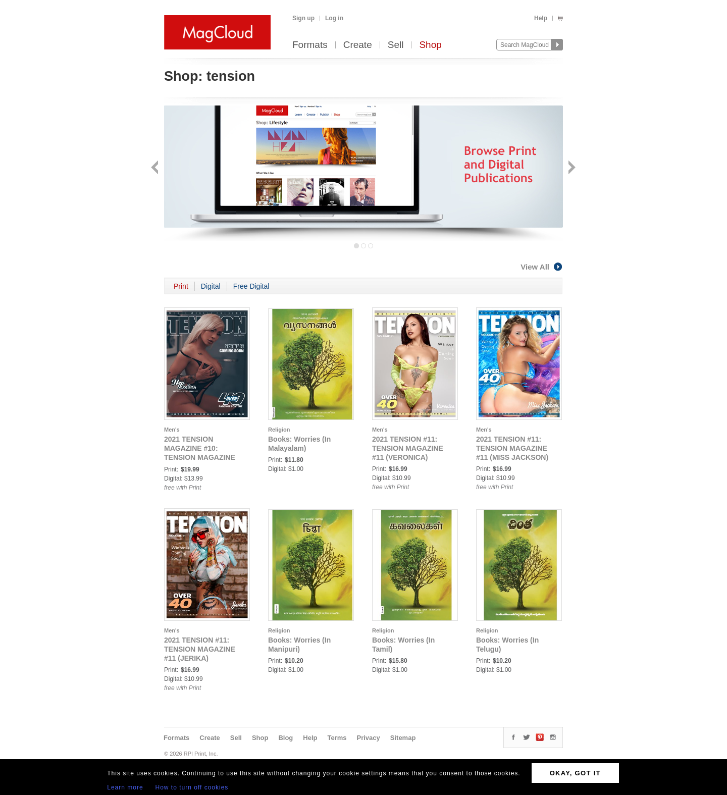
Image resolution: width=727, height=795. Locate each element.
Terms (336, 737)
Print (181, 286)
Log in (334, 18)
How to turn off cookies (192, 787)
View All (542, 266)
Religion (279, 430)
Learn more (125, 787)
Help (540, 18)
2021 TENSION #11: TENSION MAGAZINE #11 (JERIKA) (199, 649)
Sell (396, 45)
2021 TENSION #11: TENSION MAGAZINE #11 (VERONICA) (407, 448)
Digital (211, 286)
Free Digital (251, 286)
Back (156, 168)
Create (357, 45)
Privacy (368, 737)
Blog (285, 737)
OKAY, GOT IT (575, 773)
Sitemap (403, 737)
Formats (310, 45)
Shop (430, 45)
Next (571, 168)
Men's (172, 430)
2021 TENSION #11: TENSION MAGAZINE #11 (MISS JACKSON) (512, 448)
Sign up (303, 18)
